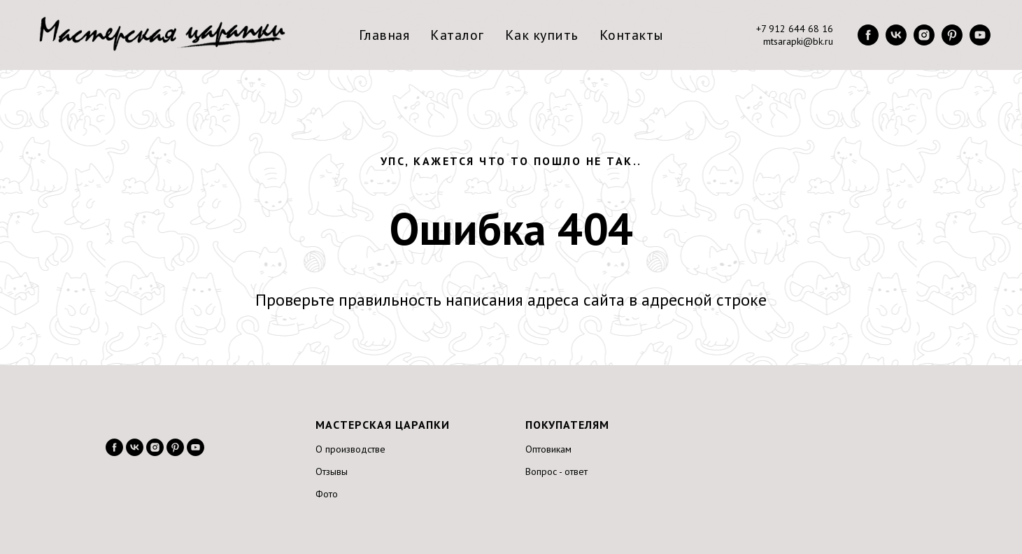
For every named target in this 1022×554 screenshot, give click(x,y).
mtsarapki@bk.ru (798, 41)
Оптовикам (548, 449)
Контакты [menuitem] (631, 35)
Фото (326, 494)
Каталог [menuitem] (457, 35)
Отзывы (331, 471)
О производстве (350, 449)
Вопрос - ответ (556, 471)
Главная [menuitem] (384, 35)
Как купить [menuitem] (542, 35)
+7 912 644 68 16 (794, 28)
